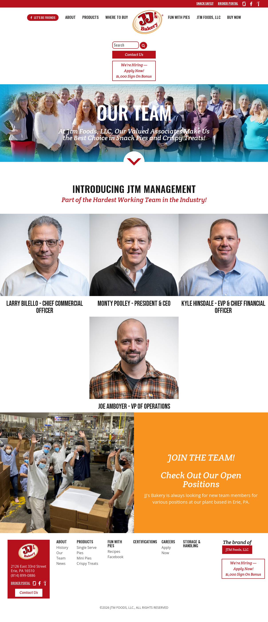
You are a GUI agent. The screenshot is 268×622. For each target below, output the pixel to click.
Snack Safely (203, 4)
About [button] (70, 19)
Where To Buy (116, 19)
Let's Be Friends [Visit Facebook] (42, 19)
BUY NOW (234, 19)
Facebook (115, 558)
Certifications (145, 543)
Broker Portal (226, 4)
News (60, 565)
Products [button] (90, 19)
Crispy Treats (87, 565)
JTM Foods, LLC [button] (209, 19)
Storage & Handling (191, 545)
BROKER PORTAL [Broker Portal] (20, 584)
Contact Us (134, 56)
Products (85, 543)
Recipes (114, 553)
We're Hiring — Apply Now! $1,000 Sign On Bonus (134, 72)
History (62, 549)
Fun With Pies (115, 545)
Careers (168, 543)
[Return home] (29, 552)
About (61, 543)
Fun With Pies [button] (179, 19)
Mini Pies (84, 559)
